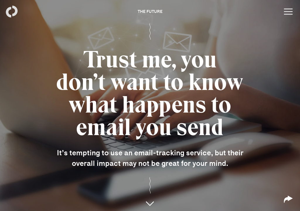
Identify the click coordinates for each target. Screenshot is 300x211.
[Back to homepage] (11, 11)
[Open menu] (288, 11)
